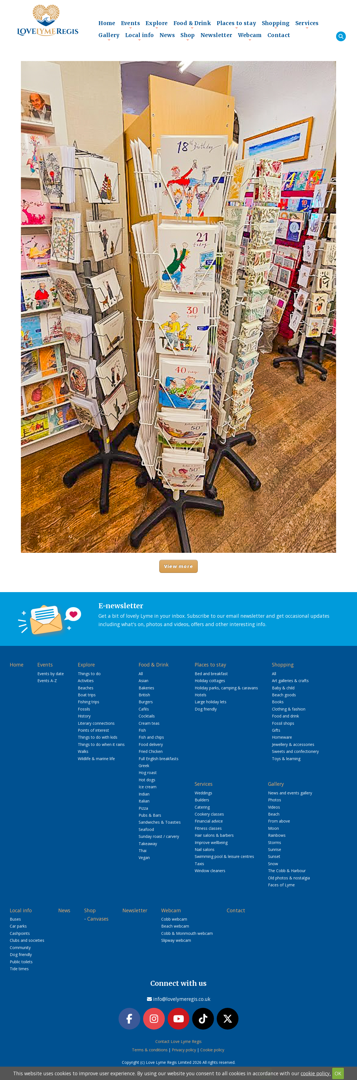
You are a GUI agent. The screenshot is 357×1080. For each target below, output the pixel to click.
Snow (273, 863)
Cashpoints (20, 933)
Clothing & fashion (288, 709)
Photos (274, 799)
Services (307, 24)
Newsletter (216, 35)
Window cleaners (210, 870)
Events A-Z (47, 680)
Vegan (144, 857)
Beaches (85, 687)
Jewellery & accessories (293, 744)
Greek (144, 765)
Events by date (50, 673)
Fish (142, 730)
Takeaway (148, 843)
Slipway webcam (176, 940)
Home (106, 23)
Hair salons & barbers (214, 835)
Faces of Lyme (281, 884)
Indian (144, 794)
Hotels (200, 694)
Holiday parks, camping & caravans (226, 687)
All (141, 673)
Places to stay (236, 24)
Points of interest (93, 730)
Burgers (146, 701)
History (84, 716)
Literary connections (96, 723)
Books (278, 701)
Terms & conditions (150, 1049)
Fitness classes (208, 828)
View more (178, 566)
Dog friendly (206, 709)
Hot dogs (147, 779)
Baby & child (283, 687)
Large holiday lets (210, 701)
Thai (142, 850)
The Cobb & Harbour (287, 870)
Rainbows (277, 835)
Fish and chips (151, 737)
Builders (202, 799)
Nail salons (204, 849)
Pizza (143, 808)
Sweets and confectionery (295, 751)
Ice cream (147, 786)
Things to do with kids (97, 737)
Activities (86, 680)
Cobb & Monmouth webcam (187, 933)
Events (130, 24)
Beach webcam (175, 926)
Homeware (282, 737)
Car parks (18, 926)
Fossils (84, 709)
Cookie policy (212, 1049)
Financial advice (209, 821)
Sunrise (274, 849)
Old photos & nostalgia (289, 877)
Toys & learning (286, 758)
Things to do (89, 673)
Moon (273, 828)
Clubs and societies (27, 940)
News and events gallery (290, 793)
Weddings (203, 793)
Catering (202, 807)
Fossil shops (283, 723)
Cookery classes (209, 814)
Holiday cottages (210, 680)
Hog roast (148, 772)
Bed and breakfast (211, 673)
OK (338, 1073)
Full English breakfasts (158, 758)
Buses (15, 919)
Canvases (97, 918)
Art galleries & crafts (290, 680)
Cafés (144, 709)
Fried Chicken (151, 751)
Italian (144, 801)
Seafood (146, 829)
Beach (273, 814)
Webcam (250, 36)
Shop (187, 36)
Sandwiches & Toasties (160, 822)
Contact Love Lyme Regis (178, 1041)
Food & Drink (192, 24)
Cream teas (149, 723)
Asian (143, 680)
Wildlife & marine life (96, 758)
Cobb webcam (174, 919)
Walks (83, 751)
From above (279, 821)
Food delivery (151, 744)
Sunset (274, 856)
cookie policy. (316, 1073)
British (144, 694)
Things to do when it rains (101, 744)
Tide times (19, 968)
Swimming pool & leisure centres (224, 856)
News (167, 35)
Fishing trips (88, 701)
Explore (157, 24)
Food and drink (285, 716)
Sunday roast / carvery (159, 836)
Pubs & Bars (150, 815)
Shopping (276, 24)
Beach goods (284, 694)
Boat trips (87, 694)
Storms (274, 842)
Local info (139, 36)
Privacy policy (184, 1049)
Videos (274, 807)
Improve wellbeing (211, 842)
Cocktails (147, 716)
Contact (278, 35)
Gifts (276, 730)
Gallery (109, 36)
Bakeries (146, 687)
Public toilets (21, 961)
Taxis (199, 863)
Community (20, 947)
